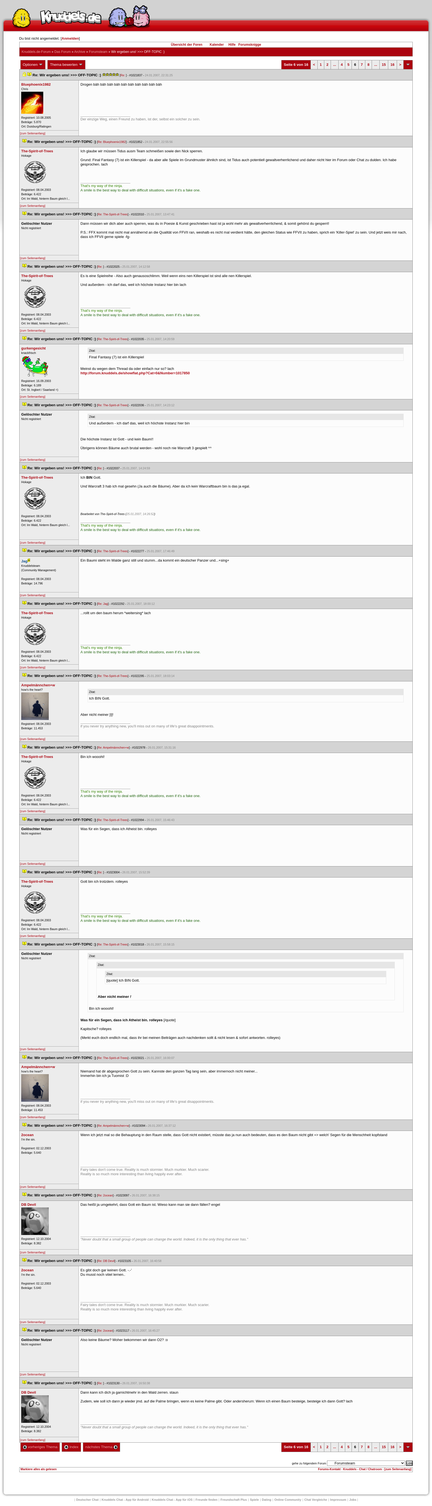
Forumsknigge (249, 45)
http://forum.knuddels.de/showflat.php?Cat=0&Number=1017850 (135, 373)
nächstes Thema (101, 1447)
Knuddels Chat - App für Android (125, 1499)
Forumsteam (98, 52)
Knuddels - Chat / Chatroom (362, 1469)
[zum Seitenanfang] (32, 133)
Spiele (254, 1499)
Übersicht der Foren (186, 45)
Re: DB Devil (106, 1261)
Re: (123, 75)
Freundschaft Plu (233, 1499)
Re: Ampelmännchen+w (113, 747)
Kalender (217, 45)
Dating (266, 1499)
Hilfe (232, 45)
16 (392, 65)
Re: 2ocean (105, 1195)
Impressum (338, 1499)
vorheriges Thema (40, 1447)
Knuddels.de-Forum (36, 52)
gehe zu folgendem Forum (309, 1463)
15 (384, 65)
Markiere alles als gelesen (39, 1469)
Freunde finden (206, 1499)
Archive (79, 52)
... (334, 65)
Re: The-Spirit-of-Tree (113, 214)
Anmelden (70, 38)
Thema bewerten (66, 65)
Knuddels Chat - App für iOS (172, 1499)
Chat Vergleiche (315, 1499)
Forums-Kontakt (329, 1469)
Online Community (287, 1499)
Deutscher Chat (87, 1499)
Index (71, 1447)
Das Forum (62, 52)
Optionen (33, 65)
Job (353, 1499)
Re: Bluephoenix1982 (112, 141)
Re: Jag (103, 603)
